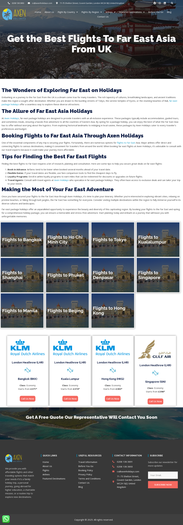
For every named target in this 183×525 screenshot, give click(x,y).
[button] (172, 3)
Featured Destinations (132, 12)
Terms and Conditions (89, 478)
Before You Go (155, 12)
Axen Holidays (11, 118)
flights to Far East (126, 142)
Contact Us (103, 16)
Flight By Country (68, 12)
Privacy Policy (85, 474)
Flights (46, 470)
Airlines (110, 12)
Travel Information (87, 461)
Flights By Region (91, 12)
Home (38, 12)
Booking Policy (85, 470)
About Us (49, 12)
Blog (169, 12)
